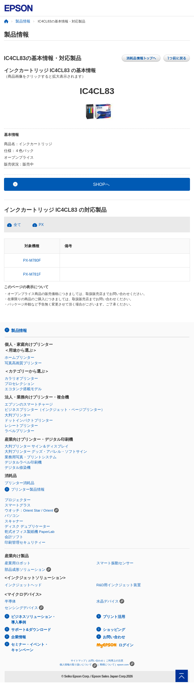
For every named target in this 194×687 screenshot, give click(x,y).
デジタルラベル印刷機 (23, 462)
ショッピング (114, 630)
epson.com (123, 664)
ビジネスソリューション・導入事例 (33, 620)
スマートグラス (18, 505)
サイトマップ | (79, 660)
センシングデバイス (21, 608)
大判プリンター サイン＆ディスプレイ (37, 446)
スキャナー (14, 521)
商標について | (108, 664)
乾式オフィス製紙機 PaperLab (29, 532)
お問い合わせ (114, 637)
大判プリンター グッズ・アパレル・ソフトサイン (46, 451)
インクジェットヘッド (23, 585)
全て (17, 225)
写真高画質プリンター (23, 363)
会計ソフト (14, 537)
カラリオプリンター (21, 378)
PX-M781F (32, 274)
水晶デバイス (107, 601)
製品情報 (22, 21)
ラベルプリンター (19, 431)
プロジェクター (18, 500)
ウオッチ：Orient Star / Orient (29, 510)
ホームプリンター (19, 357)
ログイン (114, 645)
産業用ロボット (18, 563)
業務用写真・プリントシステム (31, 457)
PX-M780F (32, 260)
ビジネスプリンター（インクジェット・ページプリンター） (55, 409)
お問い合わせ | (96, 660)
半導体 (10, 601)
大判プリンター (18, 415)
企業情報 (18, 637)
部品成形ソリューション (25, 569)
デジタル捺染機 (18, 467)
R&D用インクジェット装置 (118, 585)
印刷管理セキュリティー (25, 542)
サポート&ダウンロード (31, 630)
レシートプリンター (21, 425)
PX (41, 225)
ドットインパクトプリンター (29, 420)
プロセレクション (19, 384)
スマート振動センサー (114, 563)
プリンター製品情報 (27, 489)
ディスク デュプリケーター (27, 526)
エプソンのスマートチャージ (29, 404)
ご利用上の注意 (114, 660)
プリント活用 (114, 617)
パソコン (12, 515)
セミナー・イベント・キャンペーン (29, 647)
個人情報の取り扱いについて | (79, 664)
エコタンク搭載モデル (23, 389)
